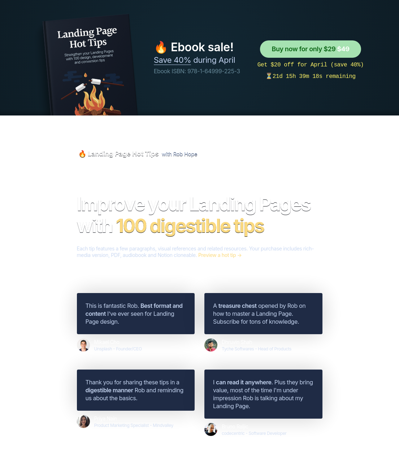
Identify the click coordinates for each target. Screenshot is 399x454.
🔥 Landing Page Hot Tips (118, 153)
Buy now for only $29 (310, 49)
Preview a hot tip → (220, 255)
